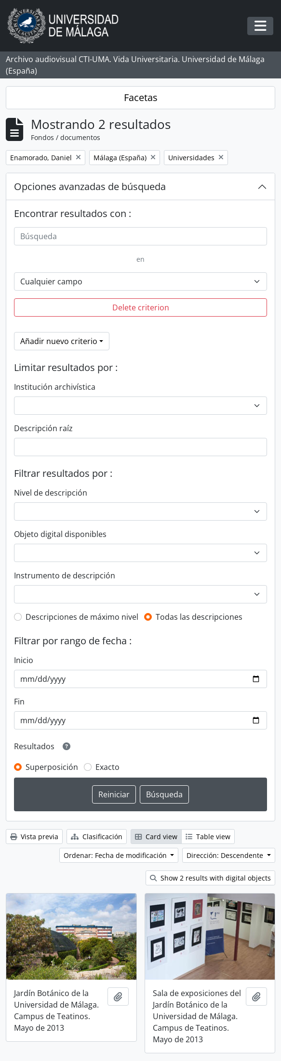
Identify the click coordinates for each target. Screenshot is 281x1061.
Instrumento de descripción (64, 575)
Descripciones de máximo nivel (82, 617)
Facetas (141, 97)
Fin (19, 701)
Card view (156, 836)
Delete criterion (140, 307)
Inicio (23, 660)
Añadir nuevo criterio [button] (58, 341)
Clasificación (96, 836)
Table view (208, 836)
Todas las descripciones (199, 617)
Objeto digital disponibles (60, 534)
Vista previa (34, 836)
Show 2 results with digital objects (210, 877)
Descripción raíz (43, 428)
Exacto (107, 767)
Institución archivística (54, 387)
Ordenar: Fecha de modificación (116, 855)
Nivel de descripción (50, 492)
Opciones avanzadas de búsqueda (90, 186)
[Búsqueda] (140, 236)
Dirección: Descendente (226, 855)
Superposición (52, 767)
